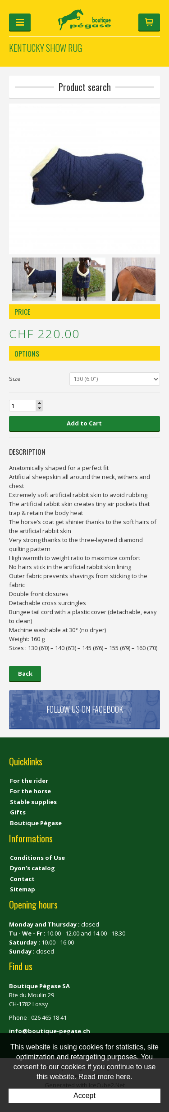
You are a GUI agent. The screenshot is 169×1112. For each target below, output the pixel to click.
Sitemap (22, 889)
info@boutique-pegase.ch (49, 1031)
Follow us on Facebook (84, 709)
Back (25, 673)
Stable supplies (33, 802)
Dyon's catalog (32, 868)
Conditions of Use (37, 858)
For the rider (29, 781)
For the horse (30, 791)
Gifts (18, 812)
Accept (84, 1095)
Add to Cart (84, 423)
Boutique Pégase (36, 823)
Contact (22, 879)
